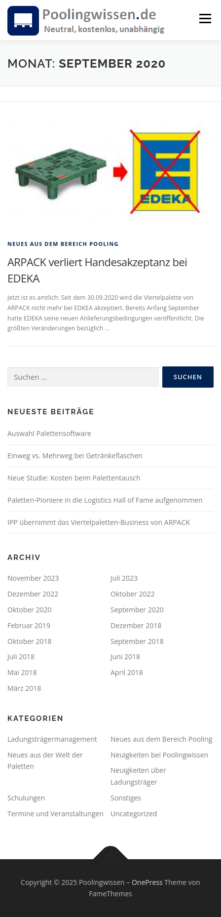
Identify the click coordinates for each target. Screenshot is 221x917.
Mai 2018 (22, 672)
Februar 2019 (28, 625)
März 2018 (24, 688)
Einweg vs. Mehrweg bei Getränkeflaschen (75, 455)
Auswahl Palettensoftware (49, 433)
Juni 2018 (125, 656)
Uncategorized (133, 813)
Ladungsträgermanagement (52, 739)
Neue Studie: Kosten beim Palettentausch (74, 477)
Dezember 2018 (135, 625)
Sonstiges (125, 797)
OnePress (147, 882)
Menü (204, 18)
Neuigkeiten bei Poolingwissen (159, 754)
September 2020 (137, 609)
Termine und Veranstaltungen (55, 813)
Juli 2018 (21, 656)
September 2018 (137, 641)
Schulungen (26, 797)
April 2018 (126, 672)
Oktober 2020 (29, 609)
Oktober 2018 (29, 641)
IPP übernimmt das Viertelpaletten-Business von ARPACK (98, 522)
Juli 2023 (124, 578)
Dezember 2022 (32, 593)
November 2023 (33, 578)
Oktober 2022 (132, 593)
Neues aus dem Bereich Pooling (63, 243)
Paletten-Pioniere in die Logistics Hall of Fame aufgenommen (105, 500)
